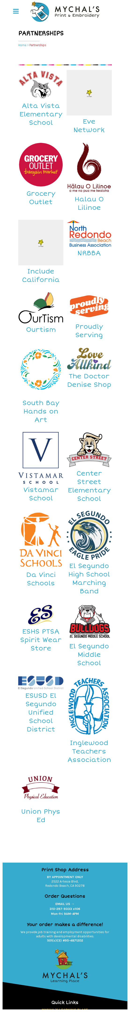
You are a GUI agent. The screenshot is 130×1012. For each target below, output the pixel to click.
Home (22, 45)
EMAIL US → (64, 904)
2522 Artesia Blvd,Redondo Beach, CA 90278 (65, 883)
